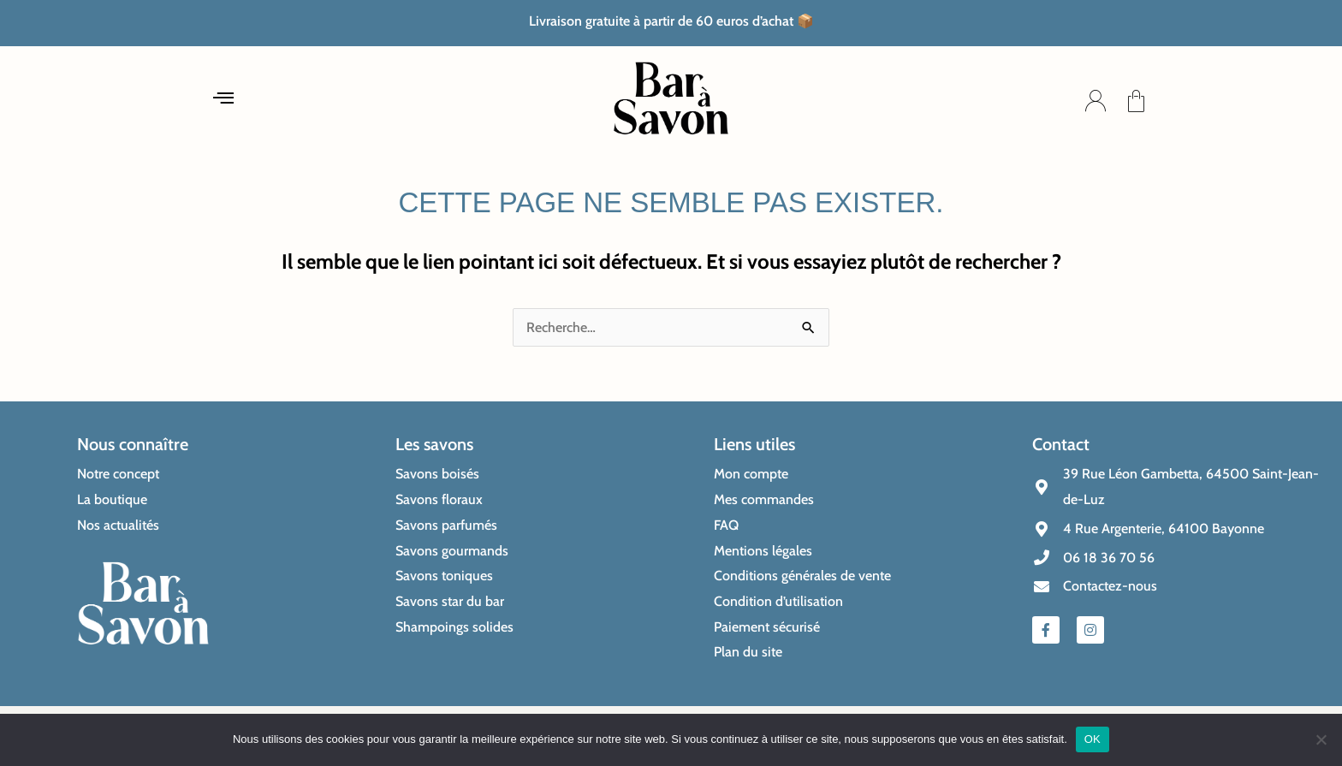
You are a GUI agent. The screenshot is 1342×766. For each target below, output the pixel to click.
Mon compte (751, 474)
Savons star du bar (449, 601)
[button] (224, 101)
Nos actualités (118, 525)
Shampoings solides (454, 627)
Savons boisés (437, 474)
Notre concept (118, 474)
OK (1092, 739)
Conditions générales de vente (802, 575)
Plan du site (748, 652)
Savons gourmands (451, 551)
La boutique (112, 499)
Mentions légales (763, 551)
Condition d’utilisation (778, 601)
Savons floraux (439, 499)
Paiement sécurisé (767, 627)
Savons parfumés (446, 525)
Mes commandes (764, 499)
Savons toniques (444, 575)
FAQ (726, 525)
